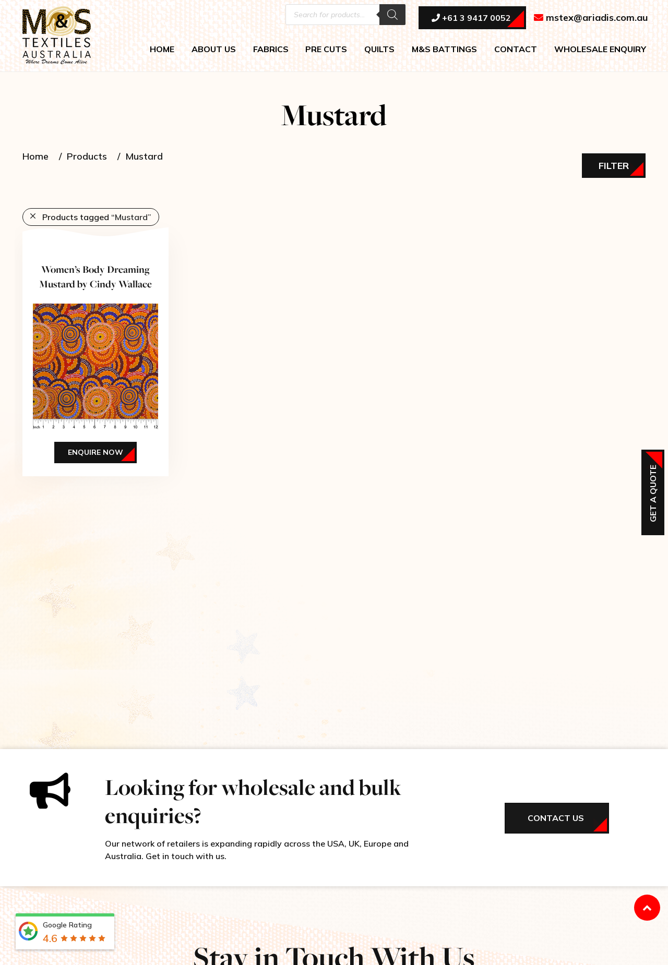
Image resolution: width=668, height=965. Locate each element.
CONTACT (515, 50)
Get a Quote (653, 493)
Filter (614, 166)
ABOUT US (214, 50)
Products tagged (96, 217)
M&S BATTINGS (444, 50)
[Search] (392, 15)
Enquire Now (95, 452)
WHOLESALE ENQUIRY (600, 50)
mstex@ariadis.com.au (591, 19)
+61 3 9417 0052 (471, 19)
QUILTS (379, 50)
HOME (162, 50)
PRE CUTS (326, 50)
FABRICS (271, 50)
